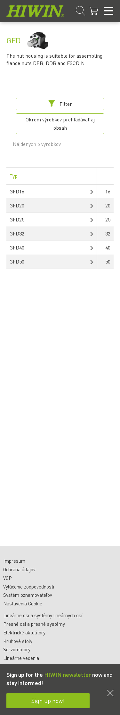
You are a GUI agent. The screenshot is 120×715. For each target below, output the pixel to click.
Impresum (14, 561)
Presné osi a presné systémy (34, 624)
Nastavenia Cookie (22, 603)
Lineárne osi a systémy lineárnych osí (42, 615)
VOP (7, 578)
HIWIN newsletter (67, 674)
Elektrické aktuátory (24, 632)
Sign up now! (48, 700)
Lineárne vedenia (21, 658)
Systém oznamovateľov (27, 595)
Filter (60, 103)
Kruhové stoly (17, 641)
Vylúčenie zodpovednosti (28, 586)
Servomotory (16, 649)
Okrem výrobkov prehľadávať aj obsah (60, 123)
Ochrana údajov (19, 569)
